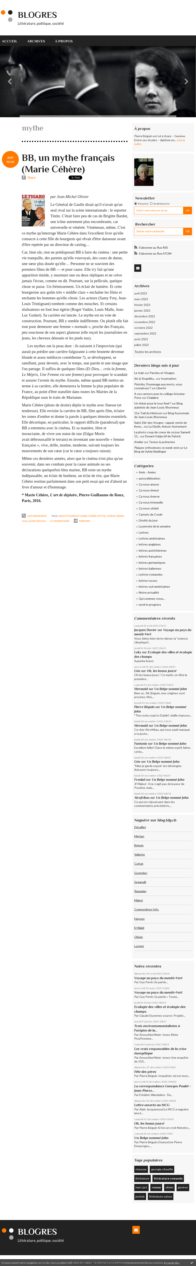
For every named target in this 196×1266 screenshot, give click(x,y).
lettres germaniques (152, 562)
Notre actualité (149, 592)
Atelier (138, 442)
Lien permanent (34, 515)
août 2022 (141, 339)
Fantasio (140, 743)
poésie (140, 1196)
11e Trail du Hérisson (148, 413)
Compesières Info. (146, 909)
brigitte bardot (69, 515)
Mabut (138, 900)
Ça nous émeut (149, 490)
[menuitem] (12, 40)
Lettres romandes (151, 574)
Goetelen (140, 873)
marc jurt (141, 1187)
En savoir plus (172, 1262)
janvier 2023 (142, 310)
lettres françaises (150, 556)
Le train (139, 373)
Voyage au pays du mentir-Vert (158, 978)
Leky (137, 652)
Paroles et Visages (162, 373)
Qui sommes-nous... (152, 598)
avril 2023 (140, 293)
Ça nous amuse (149, 484)
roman (156, 1187)
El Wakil (139, 928)
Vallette (139, 854)
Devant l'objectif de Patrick (163, 436)
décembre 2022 (144, 316)
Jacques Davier (145, 630)
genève (183, 1187)
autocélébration (149, 478)
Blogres (37, 15)
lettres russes (148, 580)
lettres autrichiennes (153, 550)
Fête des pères (145, 1072)
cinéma (111, 515)
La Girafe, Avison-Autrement (168, 426)
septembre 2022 (145, 333)
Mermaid (141, 689)
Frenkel (139, 779)
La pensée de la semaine (155, 526)
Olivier (138, 937)
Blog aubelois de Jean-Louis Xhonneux (158, 405)
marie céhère (88, 515)
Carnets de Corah (150, 514)
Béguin (139, 845)
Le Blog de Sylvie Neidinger (160, 449)
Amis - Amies (147, 472)
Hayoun (139, 918)
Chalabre (153, 397)
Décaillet (140, 827)
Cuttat (138, 863)
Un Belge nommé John (170, 689)
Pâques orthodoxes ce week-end (156, 447)
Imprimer (82, 521)
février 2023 (142, 305)
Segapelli (140, 882)
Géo (137, 671)
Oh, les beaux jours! (161, 671)
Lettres (144, 532)
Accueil (9, 41)
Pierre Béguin (144, 707)
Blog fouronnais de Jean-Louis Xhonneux (161, 415)
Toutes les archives (147, 352)
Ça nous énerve (149, 496)
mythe (101, 515)
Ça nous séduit (149, 508)
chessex (141, 1169)
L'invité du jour (148, 520)
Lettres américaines (152, 538)
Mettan (139, 836)
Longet (139, 946)
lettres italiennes (150, 568)
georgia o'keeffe (162, 1169)
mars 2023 (141, 299)
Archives (36, 41)
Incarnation (168, 378)
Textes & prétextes (162, 442)
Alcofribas (141, 797)
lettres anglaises (150, 544)
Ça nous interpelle (151, 502)
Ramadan (140, 891)
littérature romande (168, 1178)
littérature (142, 1178)
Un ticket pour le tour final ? (152, 403)
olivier (169, 1187)
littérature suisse (160, 1196)
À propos (64, 41)
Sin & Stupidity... (144, 378)
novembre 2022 (144, 322)
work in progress (150, 604)
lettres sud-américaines (154, 586)
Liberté (161, 388)
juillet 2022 (141, 345)
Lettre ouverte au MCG (152, 1105)
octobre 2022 (143, 327)
